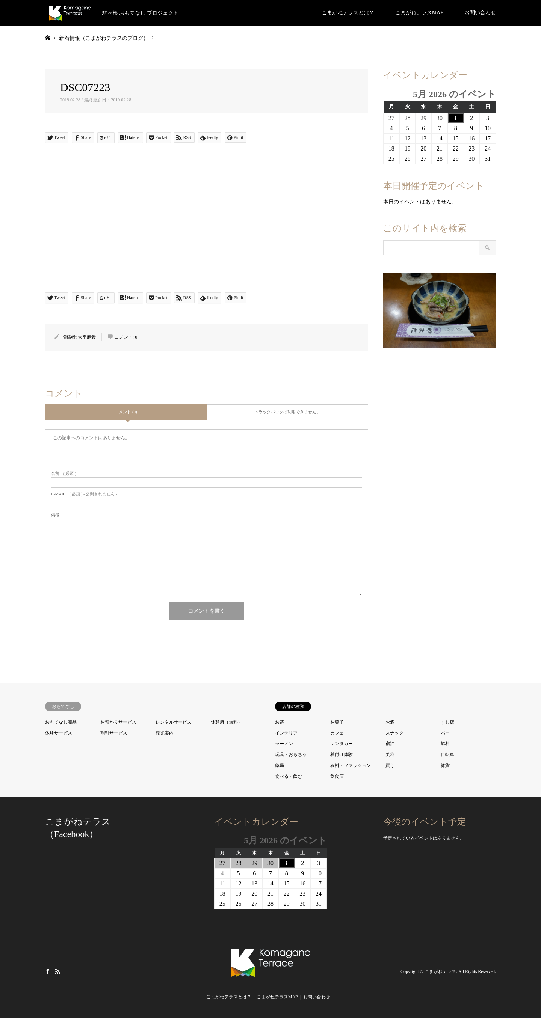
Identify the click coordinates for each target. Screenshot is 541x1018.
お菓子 (337, 722)
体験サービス (58, 733)
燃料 (445, 743)
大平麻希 (87, 337)
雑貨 (445, 765)
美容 (389, 754)
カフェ (337, 733)
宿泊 (389, 743)
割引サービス (113, 733)
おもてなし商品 (61, 722)
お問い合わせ (480, 12)
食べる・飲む (288, 776)
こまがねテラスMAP (419, 12)
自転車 (447, 754)
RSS (57, 971)
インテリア (286, 733)
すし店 (447, 722)
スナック (394, 733)
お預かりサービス (118, 722)
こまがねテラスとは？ (348, 12)
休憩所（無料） (226, 722)
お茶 (279, 722)
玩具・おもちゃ (291, 754)
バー (445, 733)
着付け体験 (341, 754)
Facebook (47, 971)
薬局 (279, 765)
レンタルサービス (174, 722)
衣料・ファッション (350, 765)
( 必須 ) (63, 473)
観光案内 (165, 733)
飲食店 (337, 776)
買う (389, 765)
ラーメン (284, 743)
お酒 (389, 722)
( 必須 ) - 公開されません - (84, 494)
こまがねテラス (440, 971)
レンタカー (341, 743)
